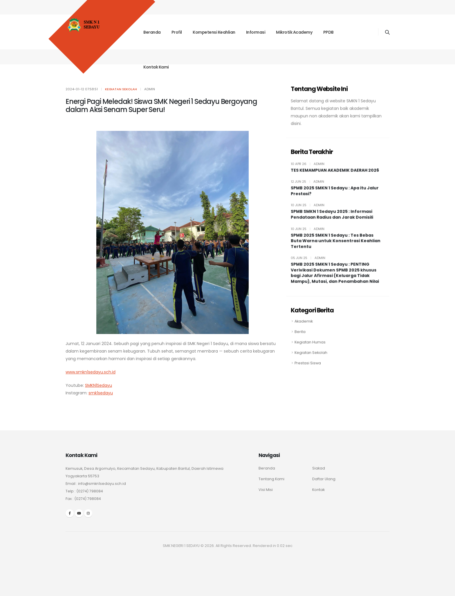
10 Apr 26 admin (307, 169)
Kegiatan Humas (310, 347)
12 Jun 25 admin (307, 187)
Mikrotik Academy (294, 32)
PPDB (328, 32)
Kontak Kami (156, 67)
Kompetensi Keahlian (214, 32)
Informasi (256, 32)
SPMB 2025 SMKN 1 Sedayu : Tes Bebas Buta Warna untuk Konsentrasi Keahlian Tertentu (335, 246)
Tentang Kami (271, 478)
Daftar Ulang (323, 478)
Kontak (318, 489)
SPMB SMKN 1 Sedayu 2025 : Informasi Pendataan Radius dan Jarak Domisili (332, 219)
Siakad (318, 468)
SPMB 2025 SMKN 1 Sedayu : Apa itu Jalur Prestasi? (335, 196)
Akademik (304, 326)
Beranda (152, 32)
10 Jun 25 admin (307, 210)
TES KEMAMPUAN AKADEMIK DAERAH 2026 (335, 175)
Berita (300, 336)
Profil (176, 32)
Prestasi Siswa (308, 368)
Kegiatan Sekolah (311, 357)
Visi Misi (266, 489)
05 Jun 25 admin (308, 263)
